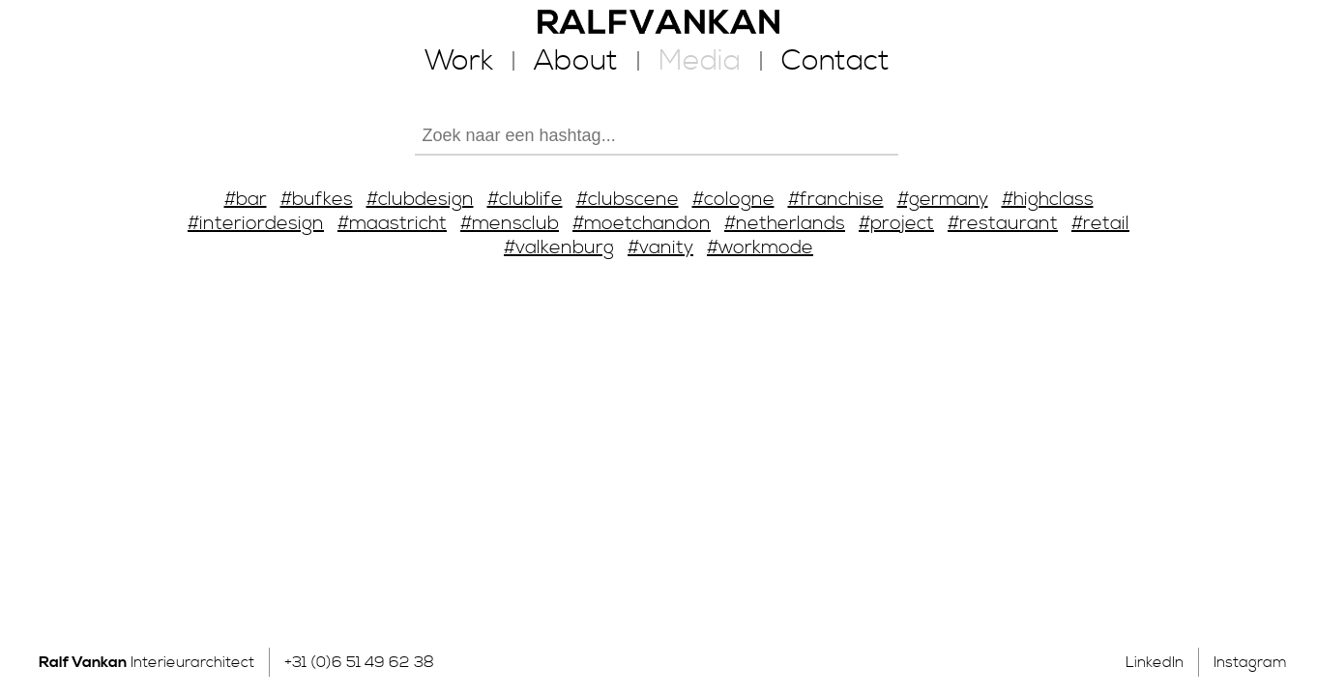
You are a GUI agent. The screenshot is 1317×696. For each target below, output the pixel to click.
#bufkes (316, 200)
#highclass (1048, 200)
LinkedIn (1155, 662)
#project (896, 224)
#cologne (733, 200)
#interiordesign (256, 224)
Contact (835, 61)
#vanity (660, 248)
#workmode (760, 248)
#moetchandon (641, 224)
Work (458, 61)
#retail (1100, 224)
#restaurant (1003, 224)
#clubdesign (420, 200)
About (576, 61)
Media (699, 61)
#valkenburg (559, 248)
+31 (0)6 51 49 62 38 (359, 662)
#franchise (836, 200)
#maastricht (392, 224)
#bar (245, 200)
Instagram (1250, 662)
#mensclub (509, 224)
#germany (942, 200)
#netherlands (784, 224)
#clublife (525, 200)
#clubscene (627, 200)
